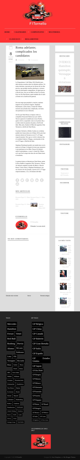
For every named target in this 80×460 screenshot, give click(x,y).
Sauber (15, 365)
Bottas (21, 368)
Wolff (14, 414)
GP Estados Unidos (41, 359)
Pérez (9, 365)
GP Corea (43, 416)
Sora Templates (56, 457)
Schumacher (10, 384)
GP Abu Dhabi (38, 370)
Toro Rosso (10, 388)
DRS (8, 372)
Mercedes (11, 324)
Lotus (9, 356)
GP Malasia (37, 379)
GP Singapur (37, 400)
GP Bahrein (38, 338)
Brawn (9, 414)
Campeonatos (37, 32)
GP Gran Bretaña (40, 343)
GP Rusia (36, 404)
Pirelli (15, 368)
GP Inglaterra (36, 420)
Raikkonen (20, 352)
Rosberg (11, 343)
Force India (15, 372)
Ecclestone (10, 392)
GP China (37, 329)
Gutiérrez (16, 403)
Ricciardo (20, 361)
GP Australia (37, 392)
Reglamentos (31, 39)
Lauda (20, 414)
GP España (38, 353)
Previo (20, 343)
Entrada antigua (44, 295)
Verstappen (11, 361)
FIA (15, 356)
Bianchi (16, 396)
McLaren (19, 348)
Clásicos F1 (14, 39)
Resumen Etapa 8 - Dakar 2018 (42, 206)
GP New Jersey (44, 420)
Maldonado (20, 407)
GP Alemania (37, 387)
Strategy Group (11, 422)
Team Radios (21, 422)
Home (7, 32)
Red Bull (11, 338)
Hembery (20, 411)
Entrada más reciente (12, 295)
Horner (9, 396)
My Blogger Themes (69, 457)
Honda (18, 392)
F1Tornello (21, 60)
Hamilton (11, 329)
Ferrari (10, 333)
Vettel (18, 333)
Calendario (20, 32)
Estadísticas (20, 384)
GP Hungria (37, 408)
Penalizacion (11, 407)
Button (18, 388)
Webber (9, 376)
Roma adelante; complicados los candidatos (26, 51)
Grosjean (9, 380)
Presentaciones (19, 380)
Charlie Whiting (11, 411)
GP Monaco (36, 412)
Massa (21, 365)
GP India (35, 416)
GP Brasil (44, 404)
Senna (14, 418)
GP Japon (37, 366)
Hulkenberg (19, 399)
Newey (9, 418)
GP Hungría (37, 375)
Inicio (29, 295)
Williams (16, 376)
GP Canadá (38, 333)
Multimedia (54, 32)
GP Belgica (38, 324)
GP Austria (36, 396)
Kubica (9, 403)
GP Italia (37, 348)
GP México (45, 412)
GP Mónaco (37, 383)
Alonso (10, 348)
